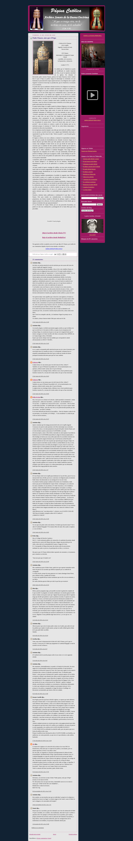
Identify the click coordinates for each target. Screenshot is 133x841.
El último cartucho (88, 172)
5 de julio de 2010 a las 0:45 (40, 660)
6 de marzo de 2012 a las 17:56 (41, 772)
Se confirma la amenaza (89, 182)
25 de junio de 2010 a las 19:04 (41, 394)
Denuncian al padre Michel (90, 184)
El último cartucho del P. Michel (91, 166)
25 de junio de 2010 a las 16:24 (41, 359)
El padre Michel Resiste (89, 169)
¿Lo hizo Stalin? (87, 189)
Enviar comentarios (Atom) (44, 838)
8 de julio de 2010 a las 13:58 (40, 693)
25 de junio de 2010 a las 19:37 (41, 419)
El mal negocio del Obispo (90, 161)
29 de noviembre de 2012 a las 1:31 (42, 804)
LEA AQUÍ (92, 235)
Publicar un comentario (38, 827)
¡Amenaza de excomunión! (90, 179)
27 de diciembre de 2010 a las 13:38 (42, 740)
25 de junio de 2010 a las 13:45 (41, 343)
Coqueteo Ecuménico (88, 187)
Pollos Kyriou (36, 397)
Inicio (54, 834)
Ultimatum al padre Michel (90, 164)
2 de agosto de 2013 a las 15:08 (41, 824)
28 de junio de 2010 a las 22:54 (41, 585)
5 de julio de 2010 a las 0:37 (40, 649)
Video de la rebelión (88, 177)
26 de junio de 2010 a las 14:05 (41, 532)
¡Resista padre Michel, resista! (91, 159)
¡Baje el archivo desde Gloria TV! (54, 233)
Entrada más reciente (34, 834)
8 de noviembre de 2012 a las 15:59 (42, 791)
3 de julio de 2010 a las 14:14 (40, 620)
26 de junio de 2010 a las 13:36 (41, 519)
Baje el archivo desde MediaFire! (54, 237)
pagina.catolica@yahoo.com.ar (92, 120)
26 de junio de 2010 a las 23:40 (41, 561)
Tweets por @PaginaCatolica (89, 151)
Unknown (35, 362)
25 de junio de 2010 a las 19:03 (41, 376)
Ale (33, 744)
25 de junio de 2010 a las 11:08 (41, 322)
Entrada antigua (73, 834)
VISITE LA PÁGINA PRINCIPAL (92, 35)
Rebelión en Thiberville (89, 174)
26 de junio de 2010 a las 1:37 (40, 470)
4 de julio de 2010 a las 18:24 (40, 635)
